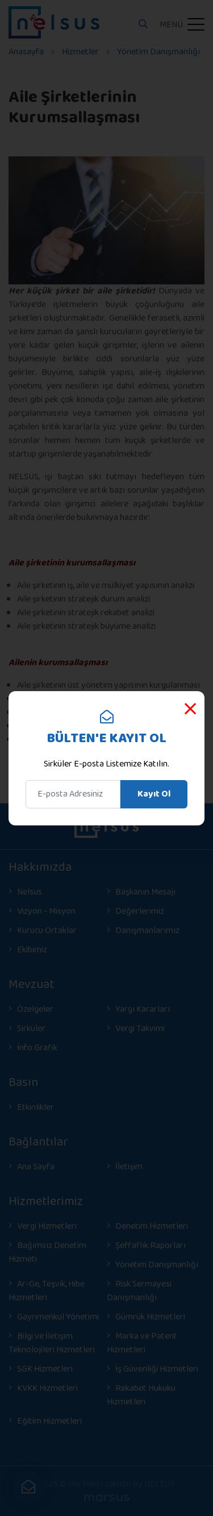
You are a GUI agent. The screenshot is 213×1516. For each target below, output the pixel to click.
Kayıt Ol (153, 794)
